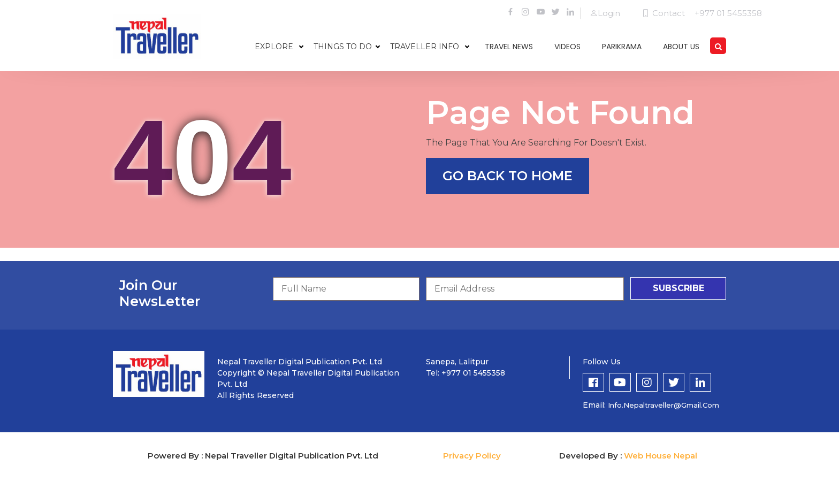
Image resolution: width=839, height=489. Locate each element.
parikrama (622, 46)
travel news (509, 46)
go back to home (508, 176)
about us (681, 46)
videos (567, 46)
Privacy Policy (472, 455)
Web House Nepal (660, 455)
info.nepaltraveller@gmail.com (663, 405)
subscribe (678, 288)
